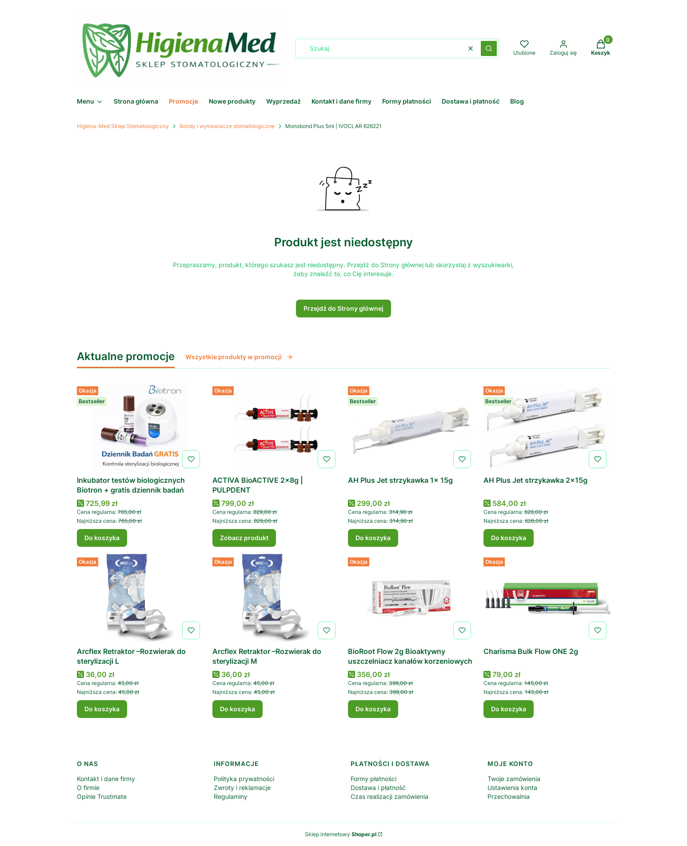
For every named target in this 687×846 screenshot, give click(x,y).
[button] (489, 48)
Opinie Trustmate (102, 796)
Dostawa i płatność (378, 787)
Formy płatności (373, 778)
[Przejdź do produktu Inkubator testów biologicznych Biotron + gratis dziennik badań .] (140, 427)
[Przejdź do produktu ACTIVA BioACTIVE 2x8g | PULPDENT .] (275, 427)
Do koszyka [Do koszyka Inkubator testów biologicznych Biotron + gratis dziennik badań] (102, 537)
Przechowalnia (508, 796)
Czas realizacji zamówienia (389, 796)
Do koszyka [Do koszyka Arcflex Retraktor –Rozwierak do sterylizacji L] (102, 709)
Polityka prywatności (244, 778)
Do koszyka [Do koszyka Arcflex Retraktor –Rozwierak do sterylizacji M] (237, 709)
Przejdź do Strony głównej (343, 308)
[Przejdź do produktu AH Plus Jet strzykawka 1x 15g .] (411, 427)
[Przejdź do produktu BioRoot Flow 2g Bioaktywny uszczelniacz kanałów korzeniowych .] (411, 598)
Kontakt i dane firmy (106, 778)
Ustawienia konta (512, 787)
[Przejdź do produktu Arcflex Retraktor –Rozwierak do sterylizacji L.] (140, 598)
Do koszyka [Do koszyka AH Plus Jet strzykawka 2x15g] (508, 537)
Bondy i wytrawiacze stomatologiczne (227, 126)
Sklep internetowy (340, 834)
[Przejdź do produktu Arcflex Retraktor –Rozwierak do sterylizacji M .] (275, 598)
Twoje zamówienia (513, 778)
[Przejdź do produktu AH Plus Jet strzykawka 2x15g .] (546, 427)
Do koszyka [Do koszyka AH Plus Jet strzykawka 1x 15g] (373, 537)
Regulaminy (231, 796)
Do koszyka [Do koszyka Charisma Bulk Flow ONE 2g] (508, 709)
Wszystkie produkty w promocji (239, 357)
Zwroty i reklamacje (242, 787)
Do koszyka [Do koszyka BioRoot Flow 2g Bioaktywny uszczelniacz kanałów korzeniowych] (373, 709)
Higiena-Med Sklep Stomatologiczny (123, 126)
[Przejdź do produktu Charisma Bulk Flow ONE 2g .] (546, 598)
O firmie (88, 787)
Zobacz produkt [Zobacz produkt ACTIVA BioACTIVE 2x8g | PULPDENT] (244, 537)
